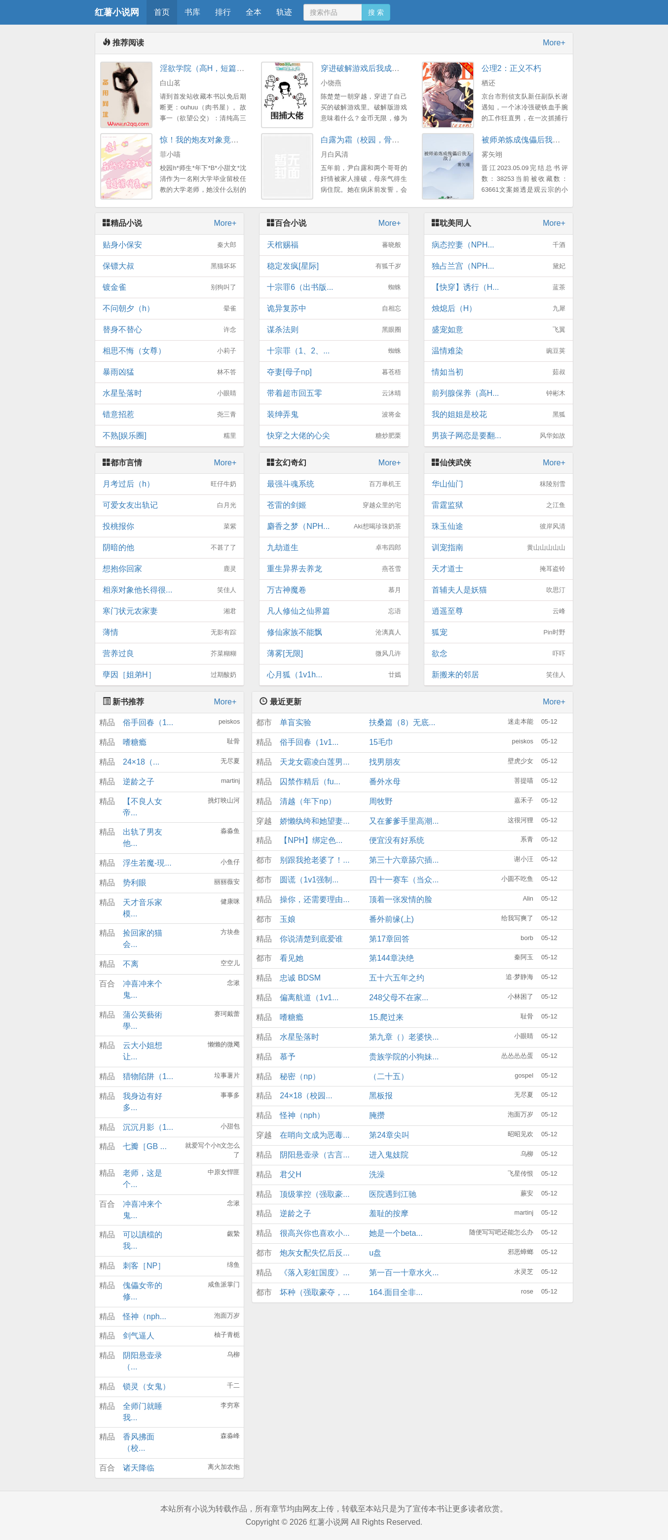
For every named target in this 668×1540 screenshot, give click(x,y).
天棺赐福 (334, 245)
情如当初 (498, 372)
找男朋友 (385, 762)
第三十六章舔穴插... (404, 860)
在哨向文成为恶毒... (314, 1135)
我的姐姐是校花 (498, 414)
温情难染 (498, 351)
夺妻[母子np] (334, 372)
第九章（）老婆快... (404, 1037)
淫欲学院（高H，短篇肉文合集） (218, 68)
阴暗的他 (169, 547)
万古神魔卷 (334, 590)
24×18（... (141, 762)
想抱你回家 (169, 568)
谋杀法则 (334, 329)
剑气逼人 (138, 1335)
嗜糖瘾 (135, 742)
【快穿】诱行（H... (498, 287)
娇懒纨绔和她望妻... (314, 821)
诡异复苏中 (334, 308)
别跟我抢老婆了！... (314, 860)
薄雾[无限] (334, 653)
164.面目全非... (395, 1292)
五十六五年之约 (396, 978)
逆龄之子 (138, 781)
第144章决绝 (391, 958)
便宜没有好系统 (396, 840)
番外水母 (385, 781)
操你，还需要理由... (314, 899)
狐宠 (498, 632)
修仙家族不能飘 (334, 632)
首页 (162, 12)
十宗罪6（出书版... (334, 287)
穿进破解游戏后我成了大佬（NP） (381, 68)
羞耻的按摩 (388, 1213)
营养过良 (169, 653)
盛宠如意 (498, 329)
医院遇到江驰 (392, 1194)
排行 (223, 12)
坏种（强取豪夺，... (314, 1292)
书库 (192, 12)
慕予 (288, 1056)
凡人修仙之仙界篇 (334, 611)
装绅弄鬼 (334, 414)
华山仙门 (498, 484)
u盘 (375, 1253)
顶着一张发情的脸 (400, 899)
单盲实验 (295, 722)
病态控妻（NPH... (498, 245)
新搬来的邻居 (498, 674)
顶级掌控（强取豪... (314, 1194)
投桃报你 (169, 526)
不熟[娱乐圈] (169, 435)
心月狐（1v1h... (334, 674)
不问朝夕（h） (169, 308)
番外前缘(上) (391, 919)
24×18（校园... (306, 1095)
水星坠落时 (169, 393)
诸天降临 (138, 1468)
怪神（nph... (144, 1316)
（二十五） (388, 1076)
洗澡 (377, 1174)
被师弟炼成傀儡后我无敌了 (529, 140)
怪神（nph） (302, 1115)
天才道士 (498, 568)
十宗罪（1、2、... (334, 351)
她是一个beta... (395, 1233)
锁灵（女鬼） (146, 1386)
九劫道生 (334, 547)
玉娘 (288, 919)
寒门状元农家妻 (169, 611)
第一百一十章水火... (404, 1272)
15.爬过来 (386, 1017)
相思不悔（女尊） (169, 351)
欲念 (498, 653)
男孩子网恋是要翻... (498, 435)
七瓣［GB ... (145, 1146)
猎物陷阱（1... (148, 1076)
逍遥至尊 (498, 611)
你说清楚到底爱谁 (311, 939)
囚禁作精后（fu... (310, 781)
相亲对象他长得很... (169, 590)
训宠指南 (498, 547)
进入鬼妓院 (388, 1155)
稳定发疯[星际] (334, 266)
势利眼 (135, 882)
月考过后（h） (169, 484)
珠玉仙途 (498, 526)
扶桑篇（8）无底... (402, 722)
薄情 (169, 632)
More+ (554, 42)
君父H (290, 1174)
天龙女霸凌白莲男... (314, 762)
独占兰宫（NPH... (498, 266)
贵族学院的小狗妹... (404, 1056)
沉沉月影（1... (148, 1127)
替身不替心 (169, 329)
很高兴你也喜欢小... (314, 1233)
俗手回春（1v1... (309, 742)
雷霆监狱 (498, 505)
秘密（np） (300, 1076)
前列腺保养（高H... (498, 393)
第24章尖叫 (389, 1135)
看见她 (291, 958)
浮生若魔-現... (147, 863)
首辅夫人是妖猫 (498, 590)
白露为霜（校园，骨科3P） (369, 140)
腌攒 (377, 1115)
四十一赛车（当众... (404, 879)
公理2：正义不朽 (511, 68)
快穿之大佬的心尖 (334, 435)
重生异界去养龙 (334, 568)
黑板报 (381, 1095)
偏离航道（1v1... (309, 997)
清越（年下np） (308, 801)
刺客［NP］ (144, 1265)
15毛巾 (381, 742)
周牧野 (381, 801)
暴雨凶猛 (169, 372)
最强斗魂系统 (334, 484)
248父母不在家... (398, 997)
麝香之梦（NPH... (334, 526)
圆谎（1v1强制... (309, 879)
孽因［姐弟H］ (169, 674)
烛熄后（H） (498, 308)
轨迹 (284, 12)
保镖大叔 (169, 266)
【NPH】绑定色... (311, 840)
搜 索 (376, 12)
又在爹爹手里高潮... (404, 821)
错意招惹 (169, 414)
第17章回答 (389, 939)
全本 (253, 12)
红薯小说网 (117, 12)
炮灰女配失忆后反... (314, 1253)
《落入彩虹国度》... (314, 1272)
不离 (131, 964)
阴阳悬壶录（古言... (314, 1155)
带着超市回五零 (334, 393)
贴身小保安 (169, 245)
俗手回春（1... (148, 722)
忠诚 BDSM (300, 978)
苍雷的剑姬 (334, 505)
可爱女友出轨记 (169, 505)
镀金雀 (169, 287)
